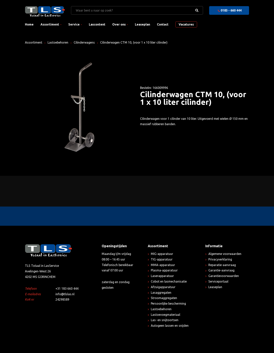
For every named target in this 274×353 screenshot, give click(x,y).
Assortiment (49, 24)
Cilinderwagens (84, 42)
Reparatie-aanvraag (222, 265)
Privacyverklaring (220, 259)
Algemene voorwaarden (224, 253)
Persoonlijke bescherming (168, 303)
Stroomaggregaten (164, 298)
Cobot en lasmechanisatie (169, 281)
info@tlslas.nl (64, 294)
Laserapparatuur (162, 276)
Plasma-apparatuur (164, 270)
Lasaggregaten (161, 292)
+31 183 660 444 (66, 288)
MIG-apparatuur (162, 253)
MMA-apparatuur (163, 265)
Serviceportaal (218, 281)
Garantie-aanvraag (221, 270)
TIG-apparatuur (161, 259)
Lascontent (97, 24)
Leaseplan (142, 24)
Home (29, 24)
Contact (162, 24)
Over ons (119, 24)
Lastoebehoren (58, 42)
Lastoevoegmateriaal (165, 314)
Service (74, 24)
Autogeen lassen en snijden (170, 325)
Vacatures (186, 24)
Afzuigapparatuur (163, 287)
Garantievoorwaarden (223, 276)
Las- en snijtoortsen (164, 320)
